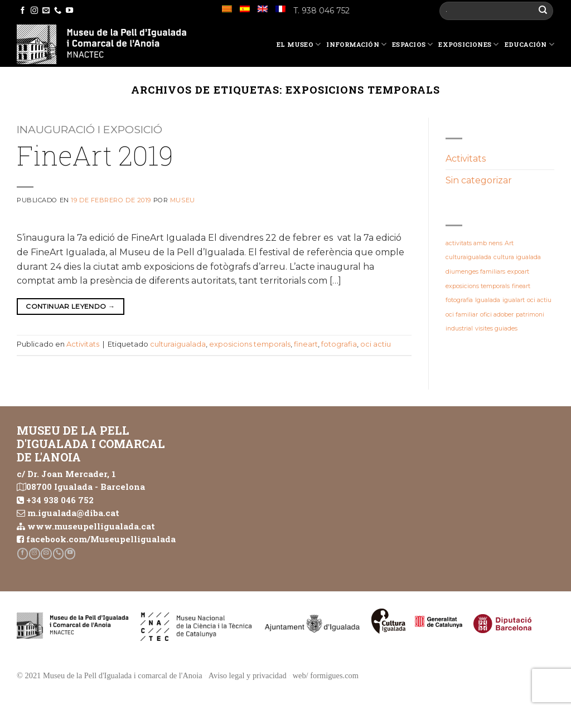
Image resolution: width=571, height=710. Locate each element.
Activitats (82, 344)
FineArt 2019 (95, 155)
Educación (529, 44)
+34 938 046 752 (60, 499)
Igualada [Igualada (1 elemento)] (487, 300)
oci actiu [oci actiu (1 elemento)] (539, 300)
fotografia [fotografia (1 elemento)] (459, 300)
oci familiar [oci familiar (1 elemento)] (462, 314)
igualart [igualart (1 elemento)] (513, 300)
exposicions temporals (250, 344)
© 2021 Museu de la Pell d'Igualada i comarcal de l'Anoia (109, 675)
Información (356, 44)
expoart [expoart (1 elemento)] (518, 271)
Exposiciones (468, 44)
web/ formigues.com (326, 675)
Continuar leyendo (70, 306)
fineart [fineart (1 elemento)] (521, 286)
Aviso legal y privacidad (248, 675)
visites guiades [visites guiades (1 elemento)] (496, 328)
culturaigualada (178, 344)
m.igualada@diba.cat (73, 512)
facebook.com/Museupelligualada (101, 538)
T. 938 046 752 (321, 11)
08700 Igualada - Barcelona (85, 486)
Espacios (412, 44)
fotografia (339, 344)
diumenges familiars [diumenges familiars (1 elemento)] (475, 271)
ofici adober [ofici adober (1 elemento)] (497, 314)
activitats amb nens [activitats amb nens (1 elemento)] (474, 243)
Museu (182, 200)
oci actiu (375, 344)
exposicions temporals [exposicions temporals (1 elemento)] (478, 286)
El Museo (299, 44)
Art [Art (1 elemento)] (509, 243)
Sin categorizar (479, 180)
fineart (306, 344)
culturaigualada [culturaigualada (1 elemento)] (468, 257)
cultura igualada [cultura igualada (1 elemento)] (517, 257)
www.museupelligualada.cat (91, 526)
